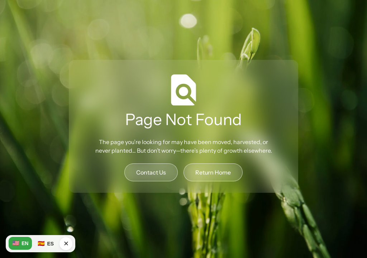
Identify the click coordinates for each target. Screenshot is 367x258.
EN (20, 243)
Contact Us (151, 172)
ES (46, 243)
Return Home (213, 172)
